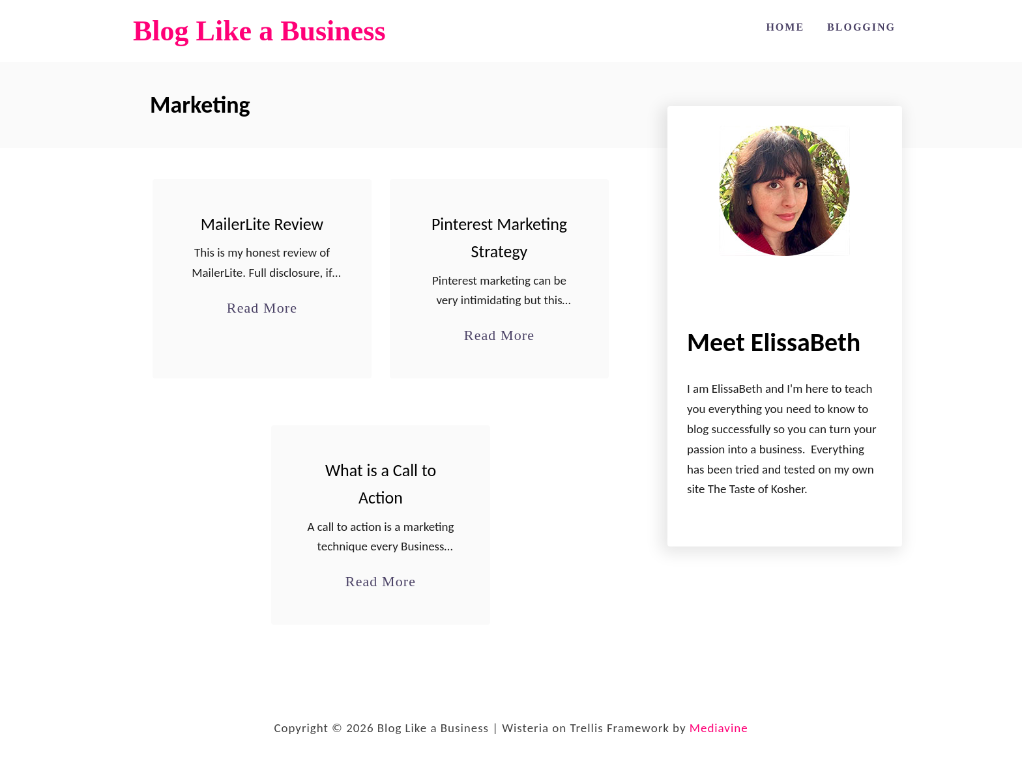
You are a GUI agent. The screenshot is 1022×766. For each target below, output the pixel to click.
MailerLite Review (262, 224)
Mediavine (719, 727)
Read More (262, 308)
